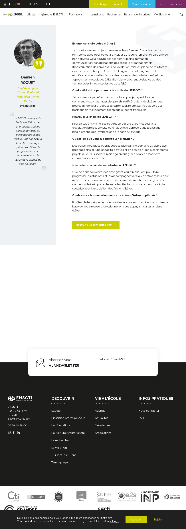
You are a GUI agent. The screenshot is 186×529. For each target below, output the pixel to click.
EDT (30, 4)
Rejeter (158, 519)
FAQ (141, 418)
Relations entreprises (137, 14)
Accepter (136, 519)
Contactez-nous (141, 4)
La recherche (59, 440)
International (96, 14)
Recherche (114, 14)
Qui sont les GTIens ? (64, 455)
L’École (31, 14)
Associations (103, 433)
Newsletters (102, 425)
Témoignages (60, 462)
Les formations (60, 425)
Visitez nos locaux (171, 4)
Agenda (100, 410)
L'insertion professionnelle (68, 418)
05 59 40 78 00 (17, 425)
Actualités (101, 418)
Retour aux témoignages (96, 224)
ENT (37, 4)
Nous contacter (149, 410)
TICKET (45, 4)
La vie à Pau (59, 447)
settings (114, 521)
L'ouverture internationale (68, 433)
